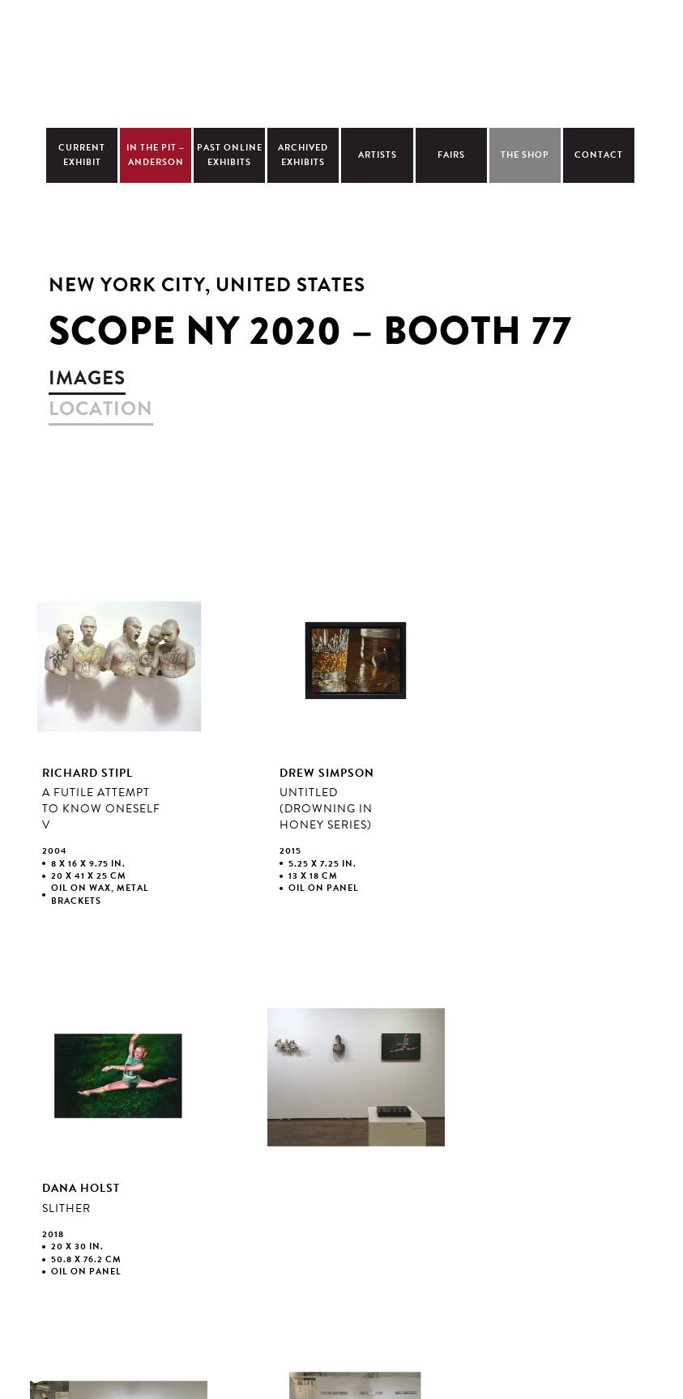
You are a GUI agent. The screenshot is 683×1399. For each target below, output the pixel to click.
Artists (377, 155)
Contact (598, 155)
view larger (118, 754)
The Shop (525, 155)
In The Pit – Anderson (155, 155)
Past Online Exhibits (230, 155)
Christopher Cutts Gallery (341, 61)
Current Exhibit (81, 155)
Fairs (451, 155)
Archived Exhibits (303, 155)
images (87, 377)
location (101, 408)
